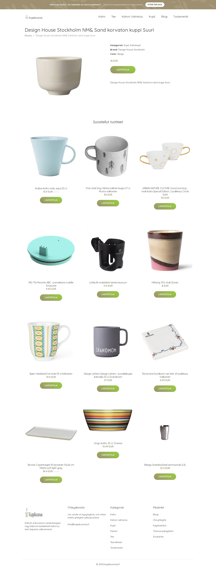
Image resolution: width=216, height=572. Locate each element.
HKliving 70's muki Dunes (165, 285)
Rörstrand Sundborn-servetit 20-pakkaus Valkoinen (165, 378)
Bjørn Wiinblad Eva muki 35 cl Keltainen (51, 376)
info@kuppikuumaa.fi (78, 526)
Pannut (113, 533)
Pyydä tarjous (155, 4)
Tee (113, 18)
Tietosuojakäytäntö (163, 533)
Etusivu (28, 38)
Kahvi (101, 18)
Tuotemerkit (180, 18)
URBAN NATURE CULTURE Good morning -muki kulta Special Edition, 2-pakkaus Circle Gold (165, 194)
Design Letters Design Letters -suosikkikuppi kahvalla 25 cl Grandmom (108, 378)
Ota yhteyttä (159, 522)
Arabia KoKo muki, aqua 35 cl (51, 190)
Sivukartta (158, 539)
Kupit (152, 18)
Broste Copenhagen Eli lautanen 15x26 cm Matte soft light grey (51, 469)
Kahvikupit (135, 47)
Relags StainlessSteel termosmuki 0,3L (165, 467)
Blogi (164, 18)
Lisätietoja (122, 72)
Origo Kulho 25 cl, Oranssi (108, 445)
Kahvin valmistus (132, 18)
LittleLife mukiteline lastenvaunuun (108, 285)
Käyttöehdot (159, 528)
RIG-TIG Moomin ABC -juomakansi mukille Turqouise (51, 287)
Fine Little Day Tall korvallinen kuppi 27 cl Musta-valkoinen (108, 192)
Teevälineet (116, 544)
